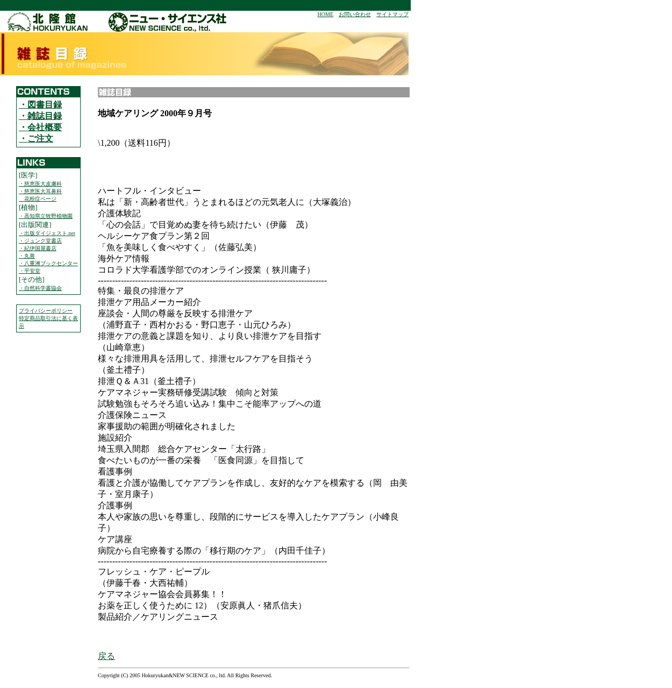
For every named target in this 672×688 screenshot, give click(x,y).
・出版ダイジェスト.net (47, 233)
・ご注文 (36, 138)
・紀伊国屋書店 (37, 248)
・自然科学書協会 (40, 288)
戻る (106, 656)
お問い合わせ (355, 14)
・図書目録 (40, 104)
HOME (325, 14)
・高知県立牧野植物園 (46, 216)
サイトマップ (392, 14)
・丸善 (27, 256)
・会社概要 (40, 127)
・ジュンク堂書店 (40, 241)
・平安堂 (29, 271)
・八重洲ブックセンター (48, 263)
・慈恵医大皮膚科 (40, 184)
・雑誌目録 (40, 115)
